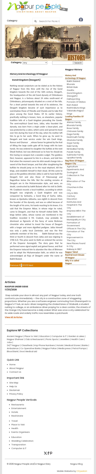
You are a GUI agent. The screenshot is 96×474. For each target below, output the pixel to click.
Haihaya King (73, 98)
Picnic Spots (52, 339)
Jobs (9, 342)
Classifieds (26, 345)
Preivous (14, 265)
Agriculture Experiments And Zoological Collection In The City (75, 172)
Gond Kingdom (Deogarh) (74, 94)
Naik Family (72, 145)
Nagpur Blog (76, 463)
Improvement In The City (75, 239)
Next (31, 265)
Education (45, 336)
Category (12, 20)
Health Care (77, 339)
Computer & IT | (60, 336)
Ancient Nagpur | (15, 336)
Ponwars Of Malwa (76, 101)
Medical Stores (72, 345)
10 (27, 265)
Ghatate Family (75, 140)
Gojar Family (73, 142)
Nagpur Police (49, 348)
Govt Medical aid (28, 351)
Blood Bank (12, 351)
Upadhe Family (74, 157)
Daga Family (73, 134)
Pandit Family (73, 151)
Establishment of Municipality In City (76, 218)
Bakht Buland (73, 81)
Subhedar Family (75, 154)
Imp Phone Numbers (44, 345)
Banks (85, 345)
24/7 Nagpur (13, 345)
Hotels (60, 345)
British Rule (72, 87)
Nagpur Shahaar (15, 339)
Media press (64, 348)
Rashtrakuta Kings (76, 107)
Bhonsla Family (74, 125)
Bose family (73, 128)
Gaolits (70, 90)
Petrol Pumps (79, 348)
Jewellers (64, 339)
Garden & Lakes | (77, 336)
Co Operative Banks (30, 348)
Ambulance (13, 348)
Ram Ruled (72, 104)
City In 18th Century (72, 194)
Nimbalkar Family (75, 148)
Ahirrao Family (74, 122)
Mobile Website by (72, 471)
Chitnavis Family (75, 131)
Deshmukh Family (75, 137)
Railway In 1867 (74, 249)
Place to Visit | (32, 336)
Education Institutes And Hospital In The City (74, 203)
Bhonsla (71, 84)
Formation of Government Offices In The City (76, 225)
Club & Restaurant (34, 339)
